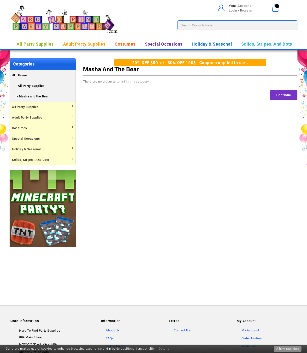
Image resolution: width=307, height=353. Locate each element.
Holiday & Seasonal (212, 44)
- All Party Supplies (30, 86)
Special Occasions (164, 44)
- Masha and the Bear (33, 96)
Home (19, 75)
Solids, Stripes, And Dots (266, 44)
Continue (283, 95)
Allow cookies (287, 349)
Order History (252, 338)
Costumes (125, 44)
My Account (250, 330)
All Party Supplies (35, 44)
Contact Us (182, 330)
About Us (113, 330)
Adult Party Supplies (84, 44)
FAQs (110, 338)
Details (164, 348)
